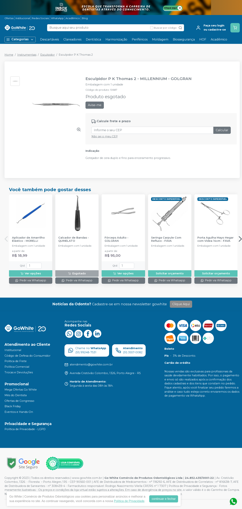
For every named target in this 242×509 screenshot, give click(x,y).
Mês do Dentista (15, 395)
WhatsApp (57, 18)
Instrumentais (26, 54)
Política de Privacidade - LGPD (25, 429)
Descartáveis (49, 39)
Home (8, 54)
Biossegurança (184, 39)
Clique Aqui (181, 304)
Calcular (222, 130)
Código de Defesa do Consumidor (27, 355)
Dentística (93, 39)
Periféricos (140, 39)
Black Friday (12, 406)
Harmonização (116, 39)
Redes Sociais (40, 18)
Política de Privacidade (129, 501)
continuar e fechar (164, 498)
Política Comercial (16, 366)
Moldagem (160, 39)
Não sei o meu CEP (104, 136)
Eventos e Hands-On (18, 412)
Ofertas (8, 18)
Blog (85, 18)
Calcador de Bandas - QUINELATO (73, 239)
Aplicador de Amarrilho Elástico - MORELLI (28, 239)
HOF (202, 39)
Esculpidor (47, 54)
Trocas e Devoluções (18, 372)
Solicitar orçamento (170, 273)
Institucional (23, 18)
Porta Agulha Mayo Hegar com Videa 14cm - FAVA (215, 239)
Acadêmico (73, 18)
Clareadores (72, 39)
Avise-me (94, 105)
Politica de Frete (15, 361)
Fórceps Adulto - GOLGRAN (116, 239)
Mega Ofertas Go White (20, 389)
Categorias (20, 39)
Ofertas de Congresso (19, 401)
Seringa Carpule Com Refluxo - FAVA (166, 239)
